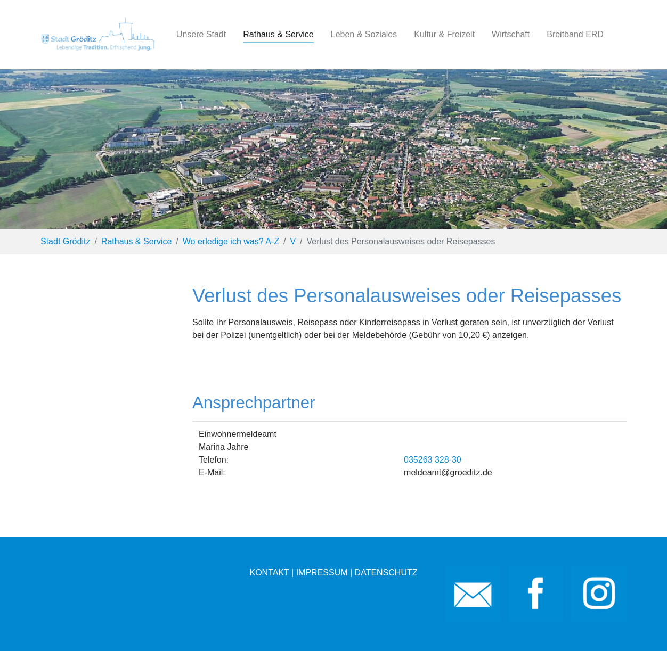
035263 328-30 (432, 459)
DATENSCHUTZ (386, 572)
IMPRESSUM (322, 572)
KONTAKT (269, 572)
